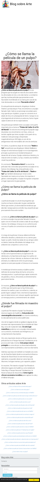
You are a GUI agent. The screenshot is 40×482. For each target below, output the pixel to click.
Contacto (4, 461)
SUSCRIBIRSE (7, 475)
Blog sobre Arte (21, 4)
